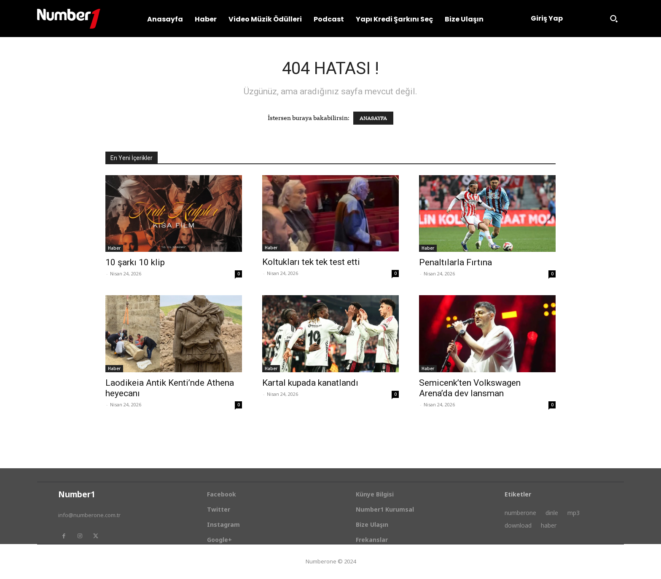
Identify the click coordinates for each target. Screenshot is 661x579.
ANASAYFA (373, 118)
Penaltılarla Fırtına (455, 262)
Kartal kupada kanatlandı (310, 383)
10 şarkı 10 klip (135, 262)
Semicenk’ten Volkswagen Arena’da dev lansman (470, 388)
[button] (614, 18)
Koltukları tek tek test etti (311, 262)
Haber (114, 248)
